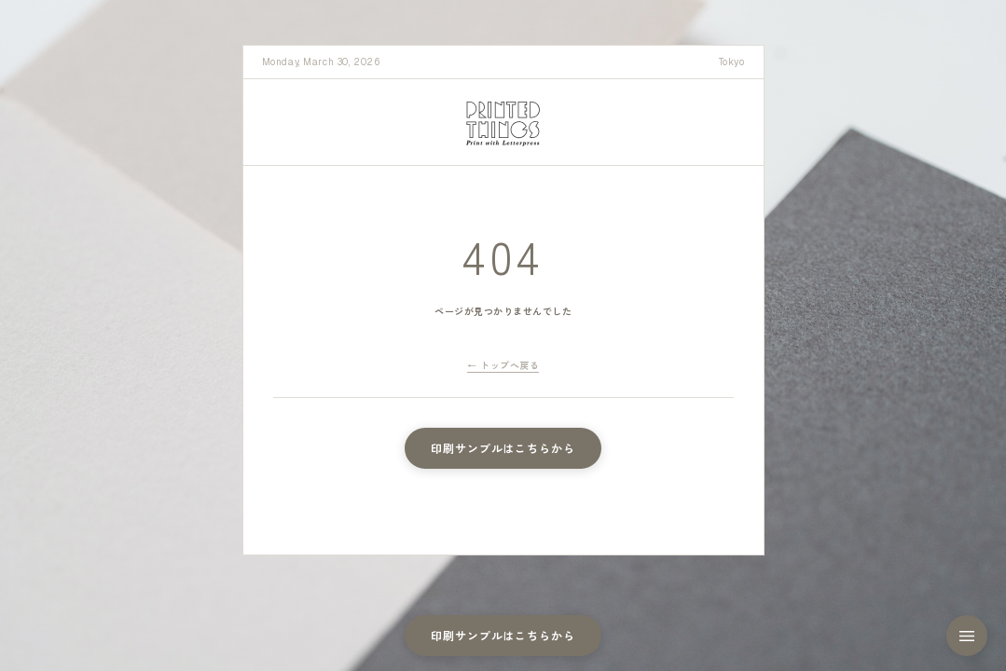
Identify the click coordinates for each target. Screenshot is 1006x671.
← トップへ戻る (503, 365)
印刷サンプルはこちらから (503, 448)
